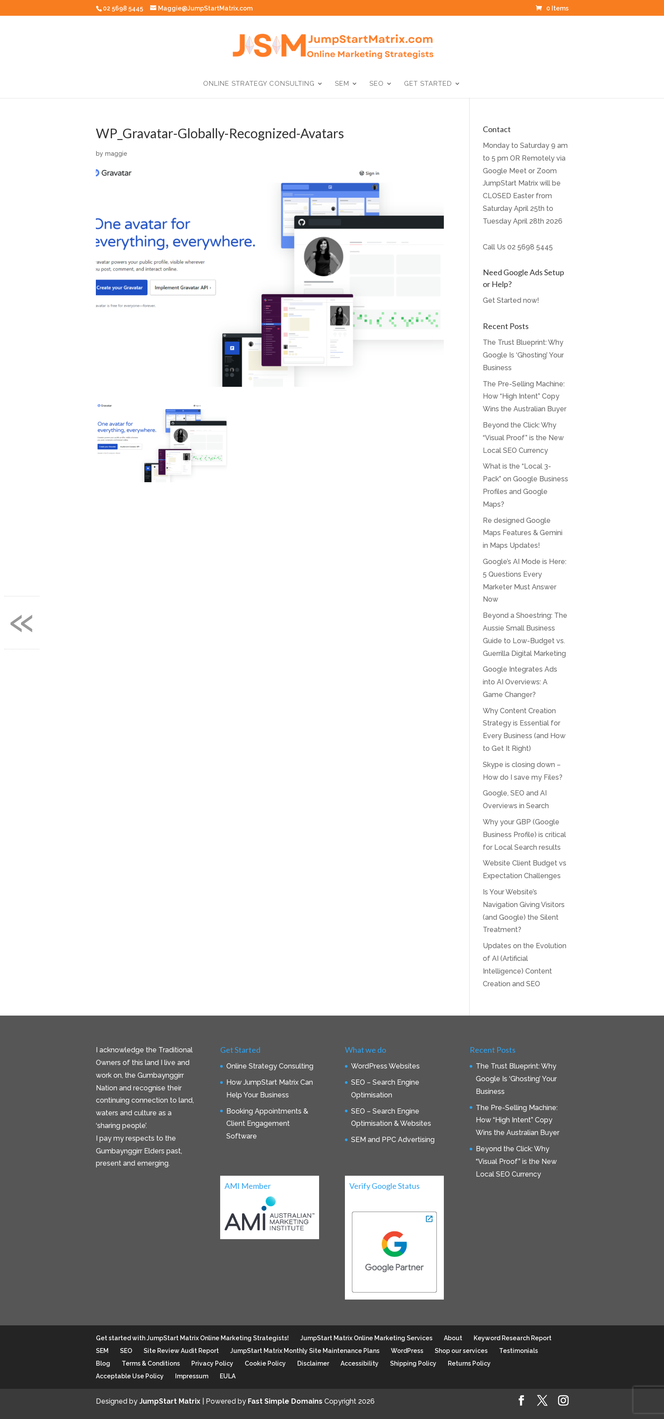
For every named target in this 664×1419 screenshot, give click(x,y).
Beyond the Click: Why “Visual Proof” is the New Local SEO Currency (523, 438)
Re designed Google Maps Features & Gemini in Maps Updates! (522, 533)
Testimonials (518, 1350)
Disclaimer (313, 1363)
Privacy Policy (212, 1363)
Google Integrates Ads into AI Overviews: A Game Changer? (520, 682)
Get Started (428, 84)
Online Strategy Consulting (259, 84)
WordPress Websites (385, 1066)
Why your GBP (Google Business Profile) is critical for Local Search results (524, 834)
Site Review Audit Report (181, 1350)
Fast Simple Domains (285, 1401)
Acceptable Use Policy (130, 1376)
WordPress (407, 1350)
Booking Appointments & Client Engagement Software (267, 1124)
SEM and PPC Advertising (393, 1139)
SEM (342, 84)
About (453, 1338)
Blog (103, 1363)
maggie (116, 153)
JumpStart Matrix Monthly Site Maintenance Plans (304, 1350)
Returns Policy (469, 1363)
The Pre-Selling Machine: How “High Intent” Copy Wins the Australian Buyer (524, 396)
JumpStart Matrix (169, 1401)
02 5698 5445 (530, 247)
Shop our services (461, 1350)
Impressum (191, 1376)
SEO (376, 84)
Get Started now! (511, 300)
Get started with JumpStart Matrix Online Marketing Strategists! (192, 1338)
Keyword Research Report (513, 1338)
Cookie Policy (265, 1363)
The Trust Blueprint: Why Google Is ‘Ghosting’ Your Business (523, 355)
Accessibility (360, 1363)
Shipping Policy (413, 1363)
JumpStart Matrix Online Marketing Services (366, 1338)
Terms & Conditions (151, 1363)
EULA (227, 1376)
